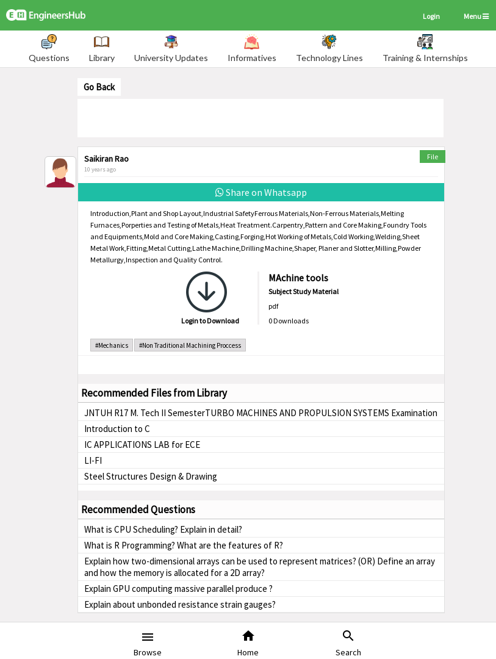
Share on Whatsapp (261, 192)
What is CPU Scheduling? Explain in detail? (163, 529)
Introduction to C (117, 428)
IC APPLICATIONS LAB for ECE (142, 444)
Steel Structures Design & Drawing (150, 476)
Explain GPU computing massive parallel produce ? (178, 588)
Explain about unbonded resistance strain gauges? (180, 604)
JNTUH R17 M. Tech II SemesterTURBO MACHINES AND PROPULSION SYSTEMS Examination (260, 413)
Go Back (99, 87)
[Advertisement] (260, 117)
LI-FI (93, 460)
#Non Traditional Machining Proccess (190, 345)
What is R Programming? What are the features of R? (183, 545)
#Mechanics (111, 345)
